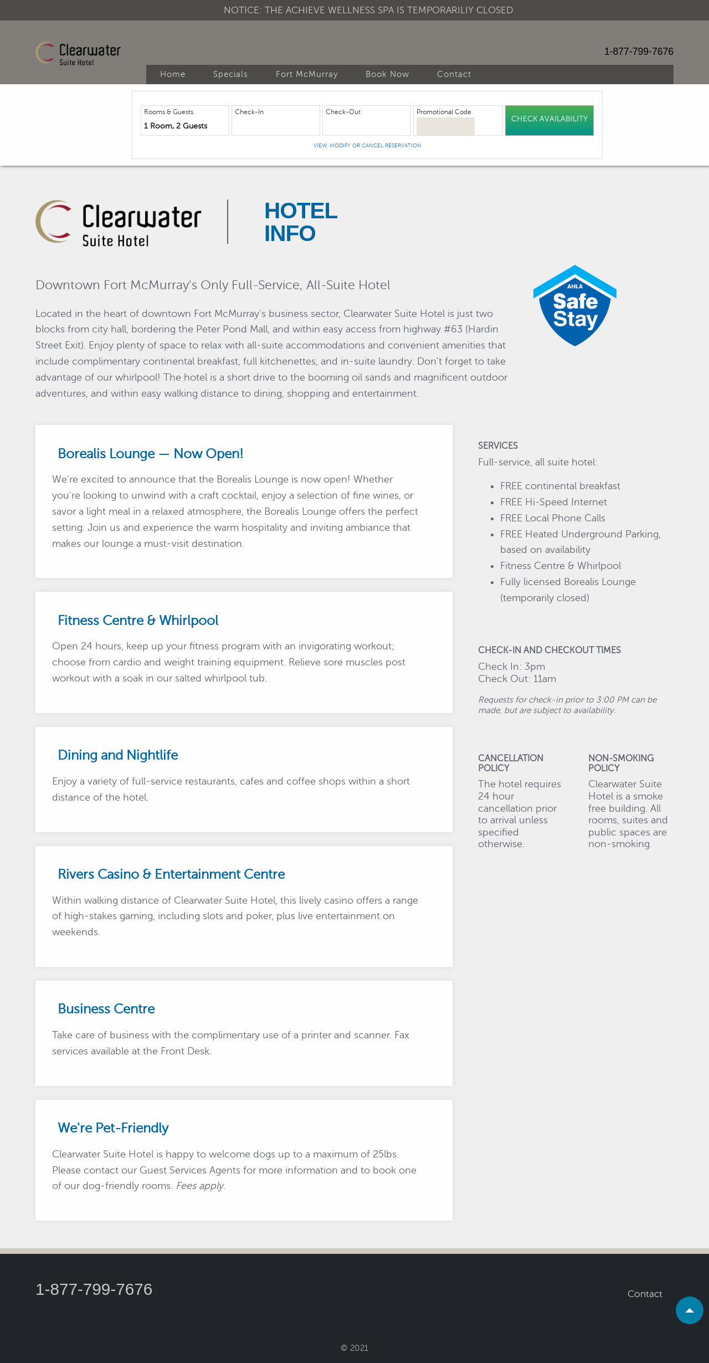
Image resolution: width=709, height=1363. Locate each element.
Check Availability (549, 119)
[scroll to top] (689, 1310)
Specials (230, 74)
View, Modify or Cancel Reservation (368, 145)
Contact (454, 74)
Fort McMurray (307, 74)
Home (173, 74)
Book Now (387, 74)
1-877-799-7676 (636, 51)
